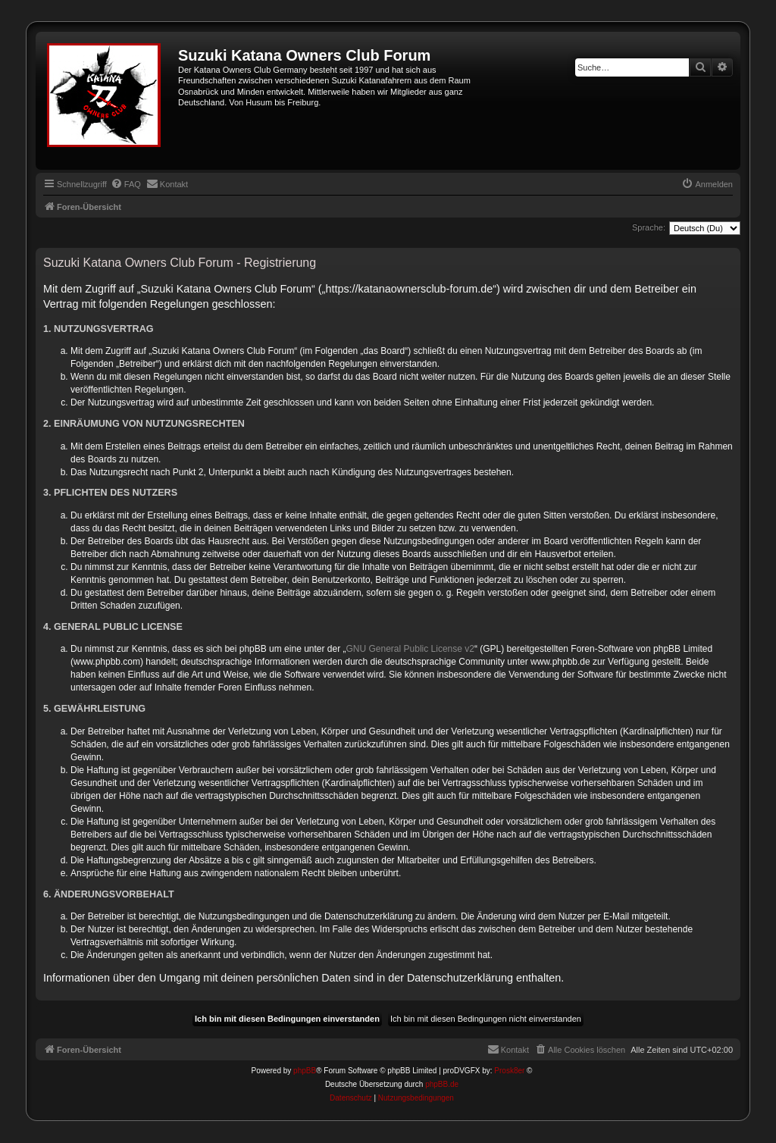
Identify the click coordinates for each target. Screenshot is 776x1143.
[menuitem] (126, 184)
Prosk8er (509, 1070)
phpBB (304, 1070)
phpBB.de (441, 1084)
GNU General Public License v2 (410, 649)
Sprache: (648, 227)
